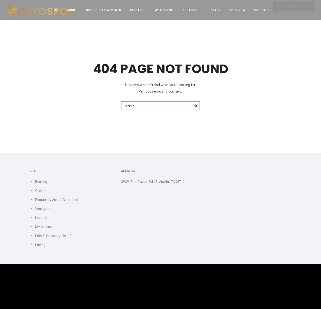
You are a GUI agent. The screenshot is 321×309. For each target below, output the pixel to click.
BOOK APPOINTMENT (293, 10)
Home (53, 10)
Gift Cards (263, 10)
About (72, 10)
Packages (137, 10)
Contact (213, 10)
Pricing (40, 244)
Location (190, 10)
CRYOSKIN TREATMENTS (103, 10)
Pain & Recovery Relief (53, 235)
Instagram (43, 208)
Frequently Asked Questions (56, 199)
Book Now (237, 10)
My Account (164, 10)
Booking (41, 181)
